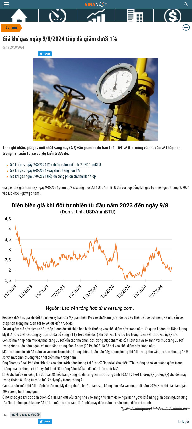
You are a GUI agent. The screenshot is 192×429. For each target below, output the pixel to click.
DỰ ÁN (134, 19)
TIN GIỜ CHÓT (58, 19)
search (186, 4)
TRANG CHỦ (19, 19)
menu (6, 4)
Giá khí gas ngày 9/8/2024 (26, 415)
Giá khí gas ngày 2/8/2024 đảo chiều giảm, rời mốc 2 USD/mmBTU (55, 165)
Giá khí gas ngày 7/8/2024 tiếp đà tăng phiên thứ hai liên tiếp (53, 176)
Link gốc (184, 422)
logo (96, 4)
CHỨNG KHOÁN (173, 19)
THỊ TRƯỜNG (96, 19)
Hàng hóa (11, 28)
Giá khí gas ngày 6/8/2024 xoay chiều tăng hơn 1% (45, 171)
